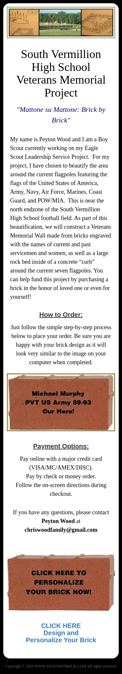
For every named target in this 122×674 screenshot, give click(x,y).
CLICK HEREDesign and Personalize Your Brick (61, 633)
